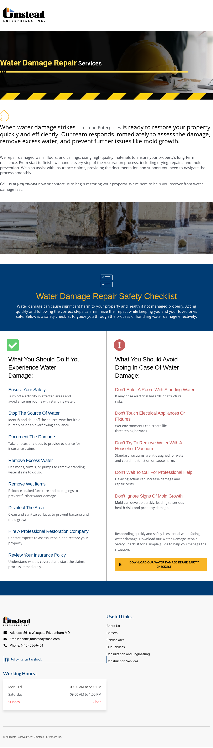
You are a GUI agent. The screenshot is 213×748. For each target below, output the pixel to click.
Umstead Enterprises (106, 127)
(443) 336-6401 (29, 183)
